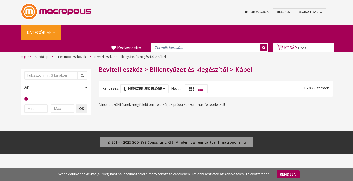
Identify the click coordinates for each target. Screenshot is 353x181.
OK (81, 108)
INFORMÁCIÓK (257, 11)
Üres (291, 48)
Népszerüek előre (144, 88)
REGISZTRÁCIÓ (310, 11)
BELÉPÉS (283, 11)
